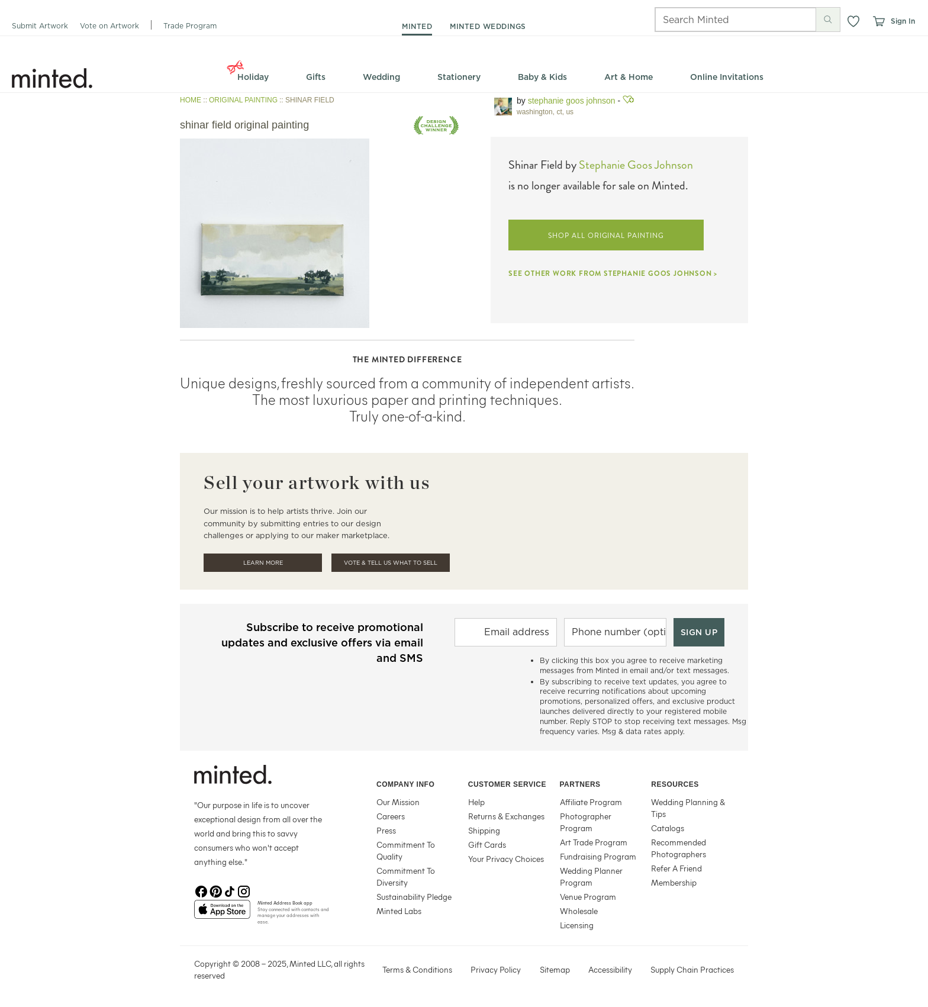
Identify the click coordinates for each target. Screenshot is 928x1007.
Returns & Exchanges (506, 816)
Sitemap (555, 969)
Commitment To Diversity (405, 876)
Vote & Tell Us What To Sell (390, 562)
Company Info (405, 784)
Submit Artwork (40, 25)
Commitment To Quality (405, 850)
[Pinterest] (215, 890)
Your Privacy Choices (506, 858)
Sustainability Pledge (414, 896)
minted (417, 26)
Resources (675, 784)
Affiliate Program (591, 801)
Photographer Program (585, 822)
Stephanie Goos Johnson (572, 100)
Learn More (263, 562)
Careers (390, 816)
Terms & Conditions (417, 969)
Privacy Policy (496, 969)
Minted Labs (398, 910)
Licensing (577, 925)
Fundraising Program (598, 856)
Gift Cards (487, 844)
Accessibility (610, 969)
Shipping (484, 830)
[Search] (719, 19)
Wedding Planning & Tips (688, 807)
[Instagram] (244, 890)
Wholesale (579, 910)
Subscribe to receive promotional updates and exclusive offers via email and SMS (322, 642)
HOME (190, 100)
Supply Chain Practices (692, 969)
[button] (853, 21)
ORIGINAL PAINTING (243, 100)
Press (386, 830)
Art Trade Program (593, 842)
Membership (674, 882)
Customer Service (507, 784)
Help (476, 801)
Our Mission (398, 801)
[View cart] (878, 21)
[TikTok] (230, 890)
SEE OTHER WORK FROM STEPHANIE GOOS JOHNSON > (612, 273)
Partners (580, 784)
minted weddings (488, 26)
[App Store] (222, 914)
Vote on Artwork (109, 25)
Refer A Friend (676, 868)
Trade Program (190, 25)
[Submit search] (828, 19)
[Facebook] (201, 890)
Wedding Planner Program (591, 876)
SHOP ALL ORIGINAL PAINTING (606, 235)
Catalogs (667, 828)
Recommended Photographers (678, 848)
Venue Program (588, 896)
